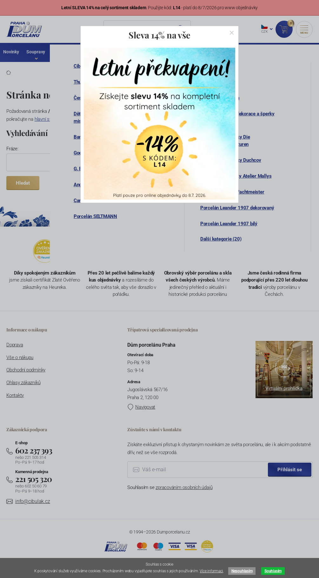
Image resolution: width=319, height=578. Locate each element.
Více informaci (211, 571)
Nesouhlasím (241, 571)
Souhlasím (273, 571)
